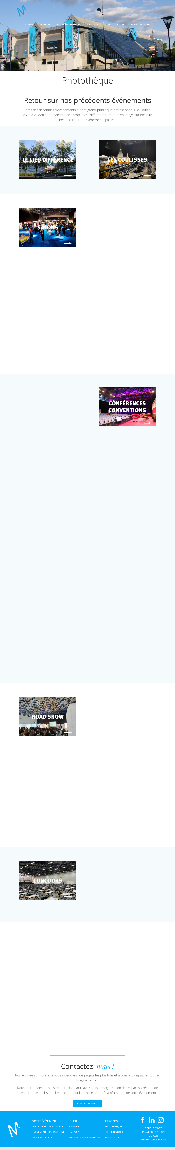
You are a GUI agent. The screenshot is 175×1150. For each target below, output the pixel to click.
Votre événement (68, 25)
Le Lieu (45, 25)
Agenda (29, 25)
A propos (94, 25)
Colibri (125, 1145)
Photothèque (116, 25)
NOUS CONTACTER (141, 25)
